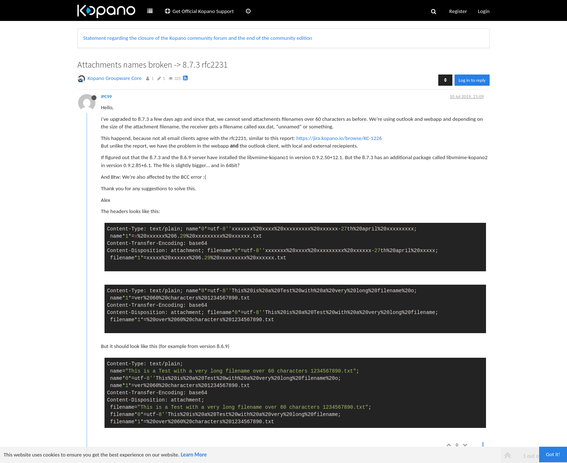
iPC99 (106, 96)
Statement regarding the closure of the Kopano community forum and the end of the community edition (197, 38)
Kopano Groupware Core (115, 78)
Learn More (194, 454)
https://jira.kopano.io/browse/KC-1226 (339, 138)
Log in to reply (472, 80)
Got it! (553, 454)
